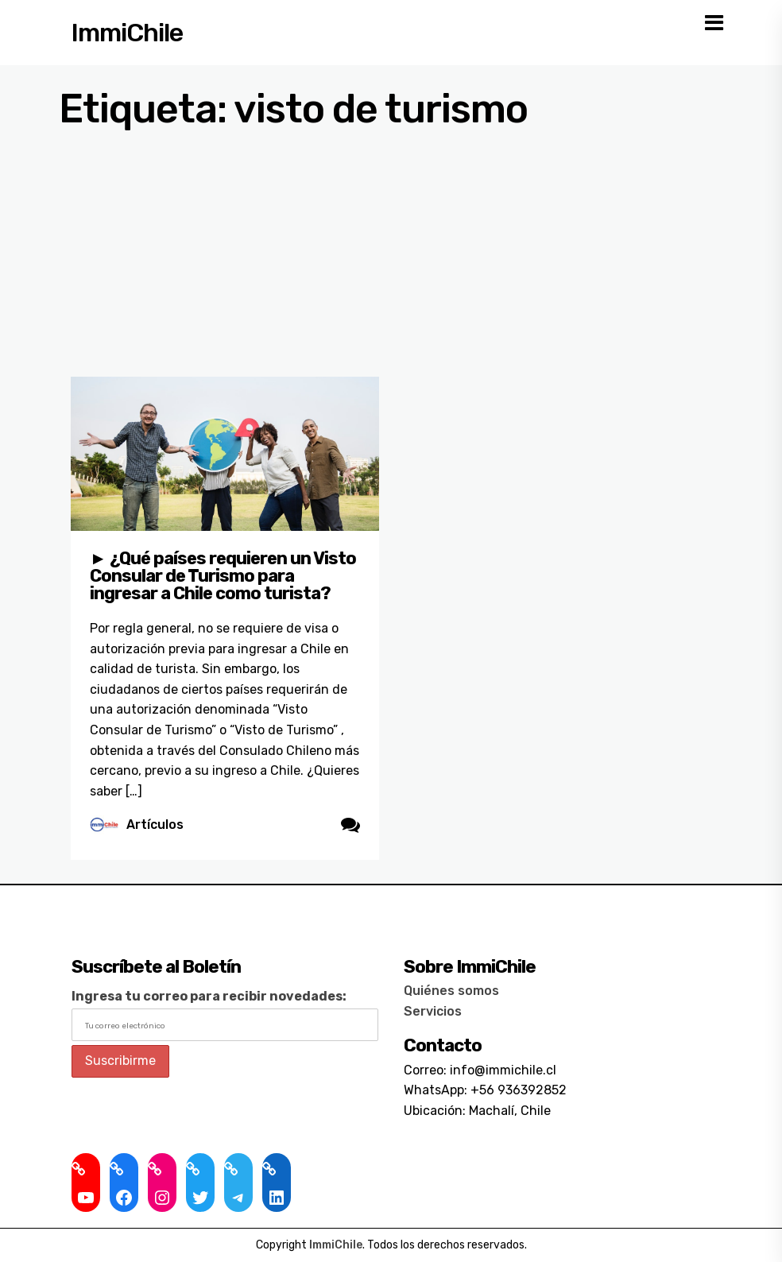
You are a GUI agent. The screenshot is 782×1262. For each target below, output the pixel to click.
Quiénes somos (451, 990)
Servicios (433, 1011)
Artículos (155, 824)
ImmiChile (127, 32)
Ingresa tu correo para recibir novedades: (209, 996)
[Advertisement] (391, 257)
